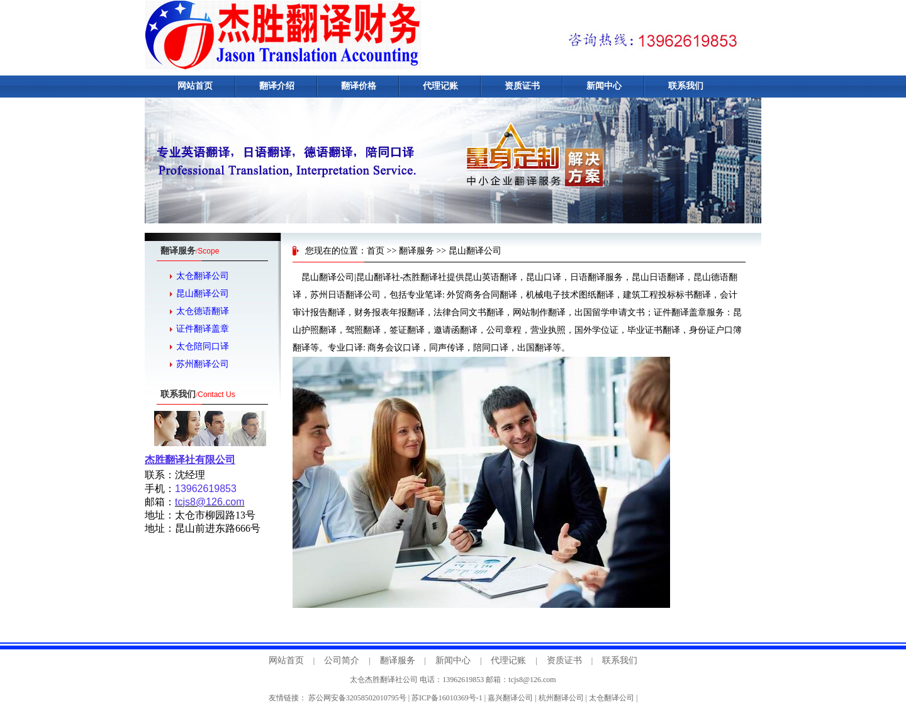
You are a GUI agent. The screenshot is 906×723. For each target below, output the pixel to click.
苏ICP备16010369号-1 (447, 697)
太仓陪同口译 (202, 346)
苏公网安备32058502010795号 (357, 697)
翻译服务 (416, 250)
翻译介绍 (276, 86)
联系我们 (685, 86)
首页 (375, 250)
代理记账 (440, 86)
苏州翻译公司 (202, 364)
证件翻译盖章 (202, 328)
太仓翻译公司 (202, 276)
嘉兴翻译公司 (510, 697)
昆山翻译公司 (202, 293)
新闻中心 (604, 86)
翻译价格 (358, 86)
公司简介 (341, 660)
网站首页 (195, 86)
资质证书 (522, 86)
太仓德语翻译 (202, 311)
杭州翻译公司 (561, 697)
